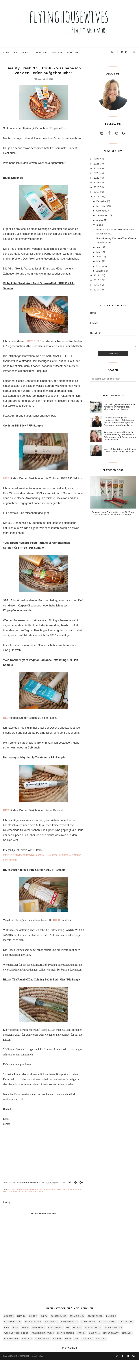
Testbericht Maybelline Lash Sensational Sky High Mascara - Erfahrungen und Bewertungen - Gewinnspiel (120, 436)
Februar (100, 266)
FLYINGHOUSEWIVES (19, 1356)
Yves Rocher (36, 1191)
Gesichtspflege (107, 1322)
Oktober (100, 210)
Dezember (101, 201)
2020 (96, 187)
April (98, 256)
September (101, 215)
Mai (98, 252)
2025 (96, 163)
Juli (98, 224)
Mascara (126, 1333)
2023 (96, 173)
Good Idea (87, 1339)
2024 (96, 168)
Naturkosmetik (69, 1322)
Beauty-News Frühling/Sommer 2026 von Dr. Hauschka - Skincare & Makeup (113, 513)
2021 (96, 182)
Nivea (15, 1327)
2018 (96, 196)
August (100, 220)
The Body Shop (33, 1322)
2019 (96, 191)
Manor (25, 1327)
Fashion (77, 1327)
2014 (96, 289)
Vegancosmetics (113, 1327)
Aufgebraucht (20, 1189)
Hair (6, 1327)
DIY (76, 1339)
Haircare (111, 1316)
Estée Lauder (42, 1339)
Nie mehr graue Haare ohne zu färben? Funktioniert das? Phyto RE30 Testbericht (119, 406)
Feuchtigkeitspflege (43, 1333)
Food (68, 1339)
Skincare (9, 1316)
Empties (7, 1191)
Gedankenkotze (12, 1322)
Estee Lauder (89, 1322)
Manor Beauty (111, 1333)
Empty (16, 1191)
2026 (96, 158)
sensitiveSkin (11, 1339)
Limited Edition (65, 1333)
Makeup (33, 1316)
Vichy (25, 1191)
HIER (6, 478)
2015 (96, 284)
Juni (98, 247)
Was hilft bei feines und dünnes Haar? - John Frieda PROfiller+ (120, 450)
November (101, 206)
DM (67, 1327)
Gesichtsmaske (93, 1327)
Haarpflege (38, 1327)
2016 (96, 280)
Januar (99, 270)
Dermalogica (74, 1189)
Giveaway (27, 1339)
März (99, 261)
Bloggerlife (51, 1322)
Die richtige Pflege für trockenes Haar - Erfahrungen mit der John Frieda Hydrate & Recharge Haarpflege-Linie (119, 421)
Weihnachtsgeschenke (16, 1333)
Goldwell (94, 1333)
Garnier (57, 1339)
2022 (96, 177)
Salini (41, 1356)
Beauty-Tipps (55, 1327)
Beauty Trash (45, 1189)
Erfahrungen (77, 1316)
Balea (33, 1189)
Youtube (101, 1339)
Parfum (81, 1333)
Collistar (60, 1189)
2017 (96, 275)
